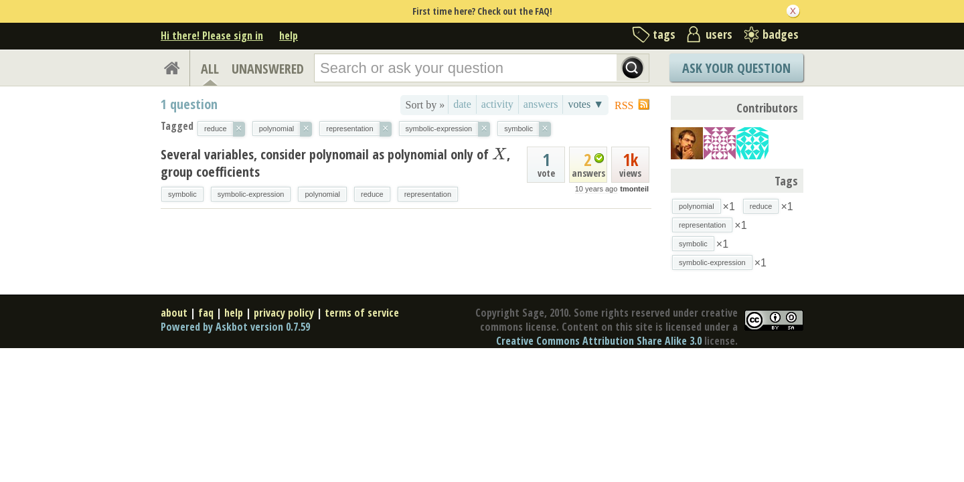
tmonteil (634, 189)
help (288, 35)
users (719, 34)
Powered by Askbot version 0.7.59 (235, 326)
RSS (624, 105)
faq (206, 312)
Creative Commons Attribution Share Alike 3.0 (599, 340)
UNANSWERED (268, 69)
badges (780, 34)
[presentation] (499, 154)
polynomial (322, 194)
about (174, 312)
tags (664, 34)
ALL (210, 69)
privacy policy (284, 312)
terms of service (362, 312)
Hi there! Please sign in (212, 35)
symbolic (182, 194)
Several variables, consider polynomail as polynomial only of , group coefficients (335, 163)
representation (427, 194)
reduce (372, 194)
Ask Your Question (736, 68)
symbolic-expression (251, 194)
